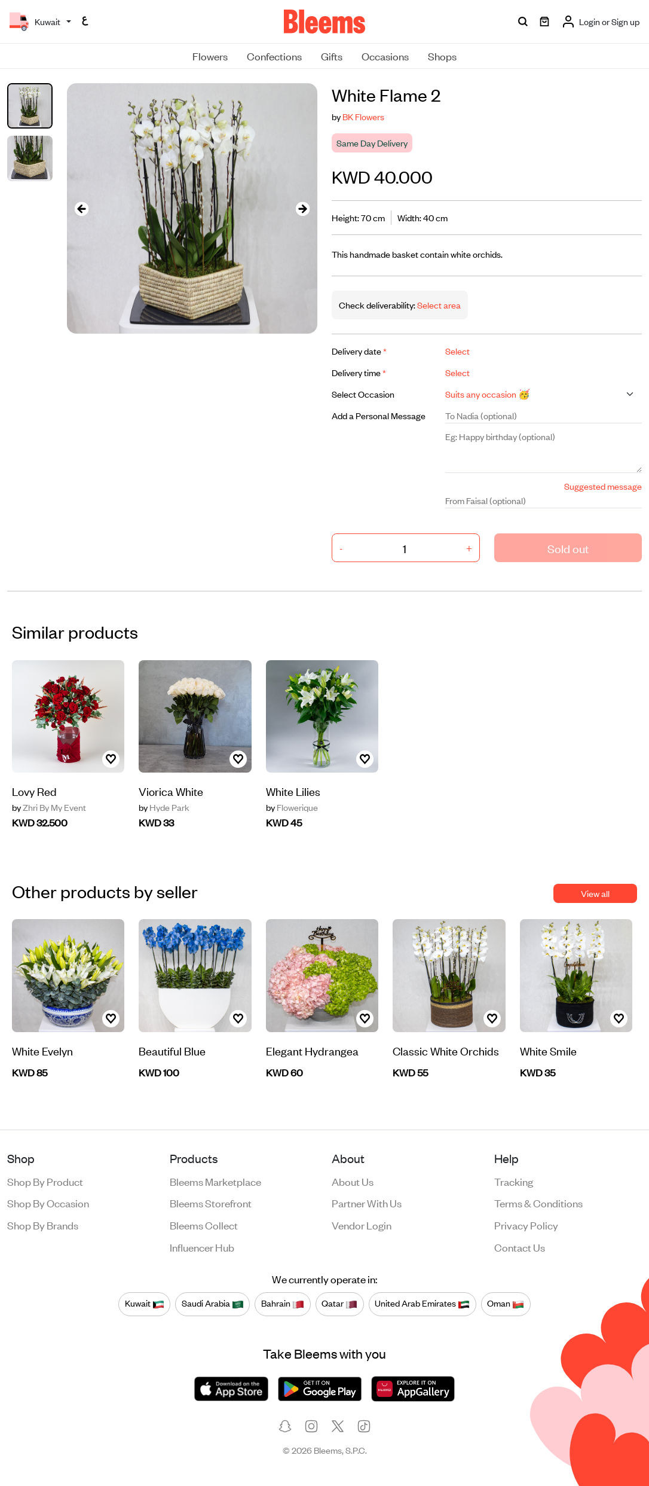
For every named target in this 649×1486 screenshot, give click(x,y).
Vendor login (361, 1225)
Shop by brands (42, 1225)
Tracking (513, 1181)
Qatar (339, 1303)
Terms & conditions (538, 1202)
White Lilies (293, 790)
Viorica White (171, 790)
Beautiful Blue (172, 1050)
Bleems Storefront (211, 1202)
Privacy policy (526, 1225)
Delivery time (359, 372)
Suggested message (603, 486)
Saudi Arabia (213, 1303)
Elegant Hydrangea (312, 1050)
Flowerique (292, 807)
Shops (442, 55)
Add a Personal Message (378, 415)
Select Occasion (363, 393)
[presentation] (81, 208)
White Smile (548, 1050)
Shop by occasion (48, 1202)
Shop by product (45, 1181)
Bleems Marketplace (215, 1181)
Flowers (210, 55)
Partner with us (367, 1202)
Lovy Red (34, 790)
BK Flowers (363, 116)
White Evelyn (42, 1050)
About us (353, 1181)
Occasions (385, 55)
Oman (505, 1303)
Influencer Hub (202, 1247)
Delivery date (359, 350)
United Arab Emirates (422, 1303)
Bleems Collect (204, 1225)
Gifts (331, 55)
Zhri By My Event (49, 807)
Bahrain (282, 1303)
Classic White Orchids (446, 1050)
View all (595, 893)
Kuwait (144, 1303)
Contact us (519, 1247)
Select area (438, 304)
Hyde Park (164, 807)
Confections (274, 55)
